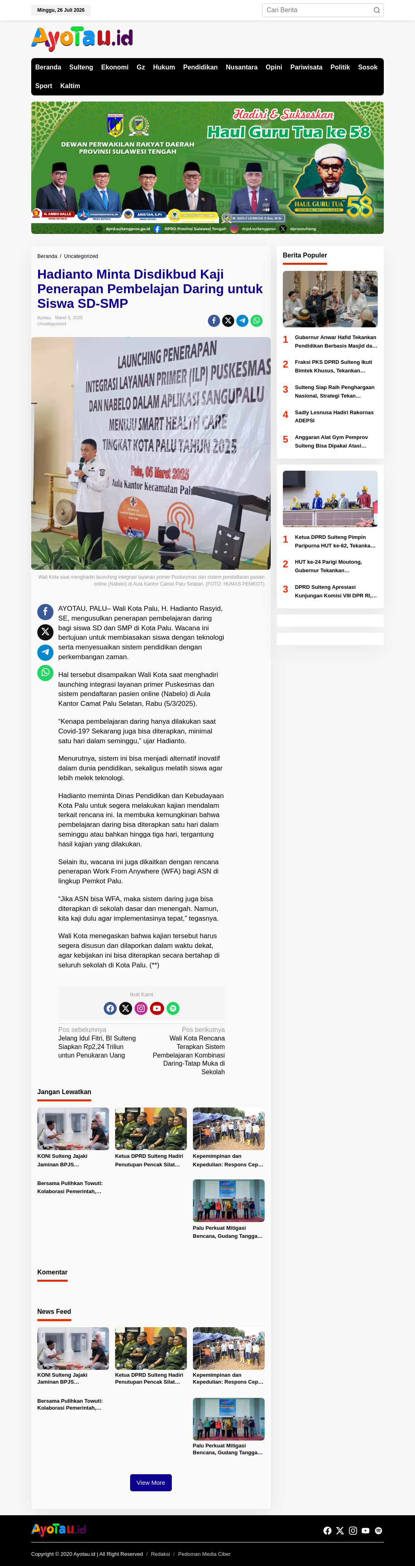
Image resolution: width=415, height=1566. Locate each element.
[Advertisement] (255, 726)
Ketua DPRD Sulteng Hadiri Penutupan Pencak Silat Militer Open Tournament (149, 1161)
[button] (377, 10)
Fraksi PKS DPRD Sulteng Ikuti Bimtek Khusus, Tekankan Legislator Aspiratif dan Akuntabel (333, 367)
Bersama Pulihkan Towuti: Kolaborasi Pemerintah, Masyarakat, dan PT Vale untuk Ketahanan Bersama (70, 1188)
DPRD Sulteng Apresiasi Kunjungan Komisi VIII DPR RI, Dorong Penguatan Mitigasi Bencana (333, 592)
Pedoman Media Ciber (204, 1554)
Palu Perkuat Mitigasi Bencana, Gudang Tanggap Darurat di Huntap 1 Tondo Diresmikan (227, 1233)
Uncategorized (51, 323)
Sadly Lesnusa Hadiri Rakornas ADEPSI (334, 416)
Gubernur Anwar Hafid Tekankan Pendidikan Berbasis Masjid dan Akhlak (335, 342)
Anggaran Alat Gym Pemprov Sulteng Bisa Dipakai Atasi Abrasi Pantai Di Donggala (331, 442)
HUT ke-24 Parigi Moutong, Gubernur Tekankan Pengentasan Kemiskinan (328, 567)
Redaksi (160, 1554)
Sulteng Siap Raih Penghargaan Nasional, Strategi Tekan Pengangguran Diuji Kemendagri (336, 392)
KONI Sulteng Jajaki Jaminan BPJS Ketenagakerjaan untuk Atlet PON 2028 (72, 1161)
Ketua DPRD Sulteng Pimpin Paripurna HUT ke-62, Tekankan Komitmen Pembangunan (334, 542)
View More (151, 1482)
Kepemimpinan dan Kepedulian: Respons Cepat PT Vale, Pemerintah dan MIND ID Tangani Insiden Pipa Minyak (228, 1161)
